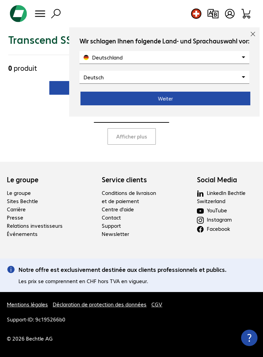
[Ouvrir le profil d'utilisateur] (229, 13)
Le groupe (22, 179)
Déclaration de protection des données (100, 304)
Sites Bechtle (22, 200)
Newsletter (115, 233)
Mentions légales (27, 304)
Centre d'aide (118, 209)
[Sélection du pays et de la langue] (196, 14)
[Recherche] (56, 13)
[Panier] (246, 13)
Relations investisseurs (35, 225)
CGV (156, 304)
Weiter (165, 98)
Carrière (16, 209)
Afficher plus (131, 136)
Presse (15, 217)
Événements (22, 233)
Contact (111, 217)
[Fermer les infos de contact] (249, 338)
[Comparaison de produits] (213, 13)
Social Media (217, 179)
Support (111, 225)
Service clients (124, 179)
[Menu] (40, 13)
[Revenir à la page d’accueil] (18, 13)
